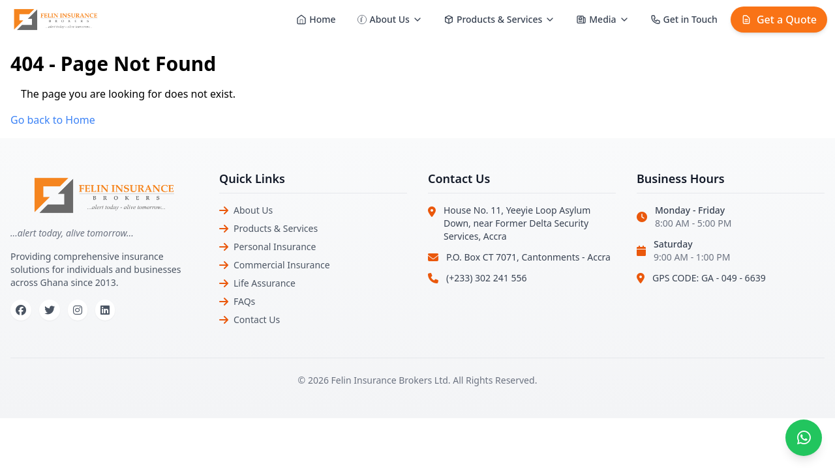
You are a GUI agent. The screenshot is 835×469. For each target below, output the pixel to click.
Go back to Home (52, 120)
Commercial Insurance (282, 265)
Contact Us (257, 319)
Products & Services (276, 228)
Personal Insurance (275, 246)
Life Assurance (265, 283)
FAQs (244, 301)
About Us (253, 210)
